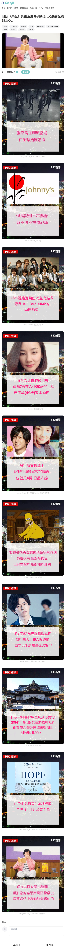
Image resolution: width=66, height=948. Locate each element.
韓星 (16, 8)
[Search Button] (57, 8)
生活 (41, 8)
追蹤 (25, 72)
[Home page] (8, 3)
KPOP (9, 8)
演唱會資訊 (49, 8)
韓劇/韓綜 (24, 8)
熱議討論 (33, 8)
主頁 (3, 8)
